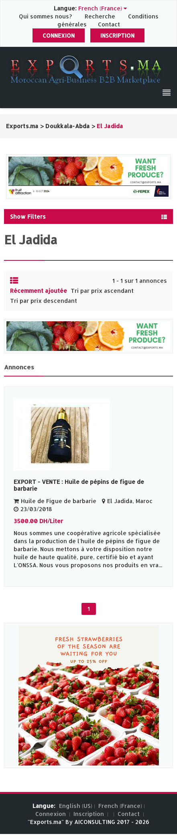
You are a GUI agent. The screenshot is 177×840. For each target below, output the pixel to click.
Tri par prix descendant (43, 300)
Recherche (100, 16)
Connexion (59, 35)
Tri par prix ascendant (102, 290)
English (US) (75, 805)
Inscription (117, 35)
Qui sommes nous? (46, 16)
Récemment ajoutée (38, 290)
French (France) (120, 805)
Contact (109, 24)
